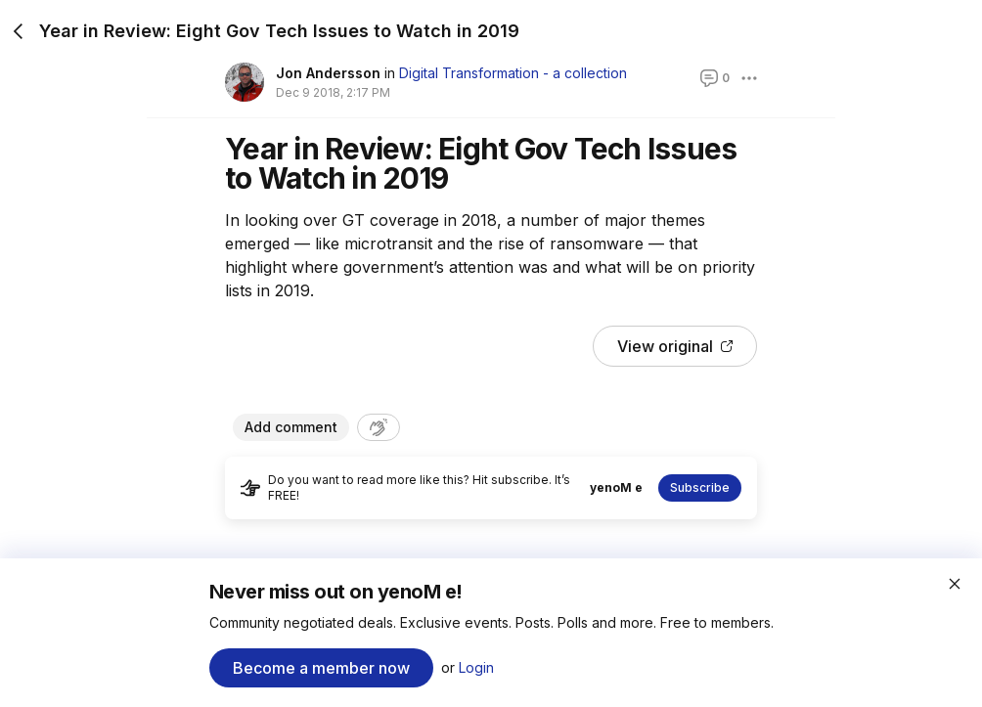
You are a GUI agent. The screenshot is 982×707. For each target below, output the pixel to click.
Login (476, 667)
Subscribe (700, 487)
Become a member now (321, 668)
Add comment (291, 427)
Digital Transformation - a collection (513, 73)
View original (675, 346)
